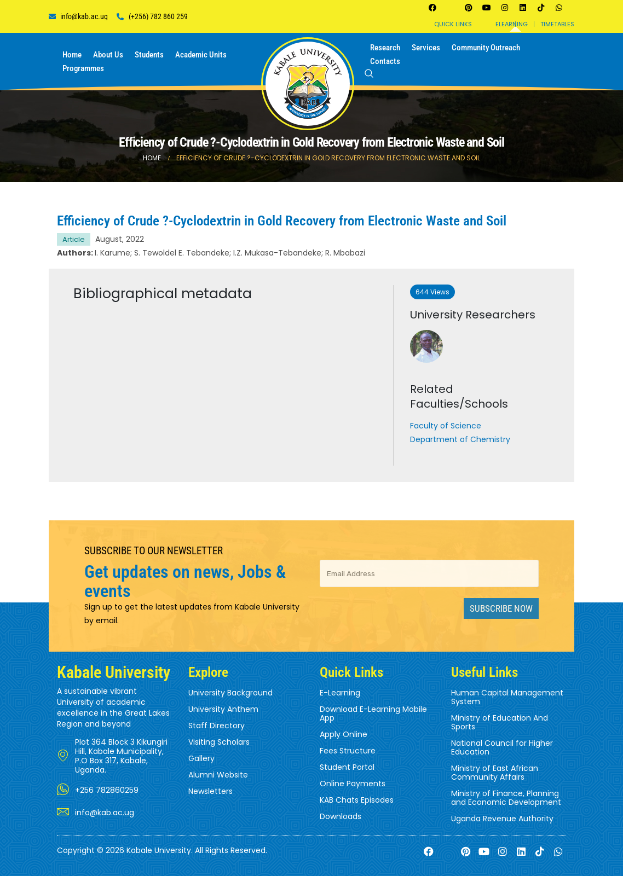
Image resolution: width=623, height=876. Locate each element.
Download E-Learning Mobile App (373, 713)
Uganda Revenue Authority (502, 818)
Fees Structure (348, 750)
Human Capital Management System (507, 697)
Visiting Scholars (219, 741)
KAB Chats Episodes (357, 799)
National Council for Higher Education (502, 747)
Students (149, 55)
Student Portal (347, 767)
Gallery (201, 758)
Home (72, 55)
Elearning (511, 24)
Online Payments (352, 783)
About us (108, 55)
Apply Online (343, 734)
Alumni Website (218, 774)
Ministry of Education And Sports (499, 722)
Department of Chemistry (460, 439)
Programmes (83, 68)
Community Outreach (486, 48)
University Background (230, 692)
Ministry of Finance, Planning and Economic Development (506, 798)
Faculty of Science (445, 425)
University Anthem (223, 709)
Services (426, 48)
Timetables (557, 24)
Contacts (385, 61)
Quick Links (453, 24)
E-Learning (340, 692)
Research (385, 48)
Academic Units (201, 55)
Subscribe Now (501, 608)
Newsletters (210, 791)
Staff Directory (216, 725)
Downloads (340, 816)
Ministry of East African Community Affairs (494, 772)
